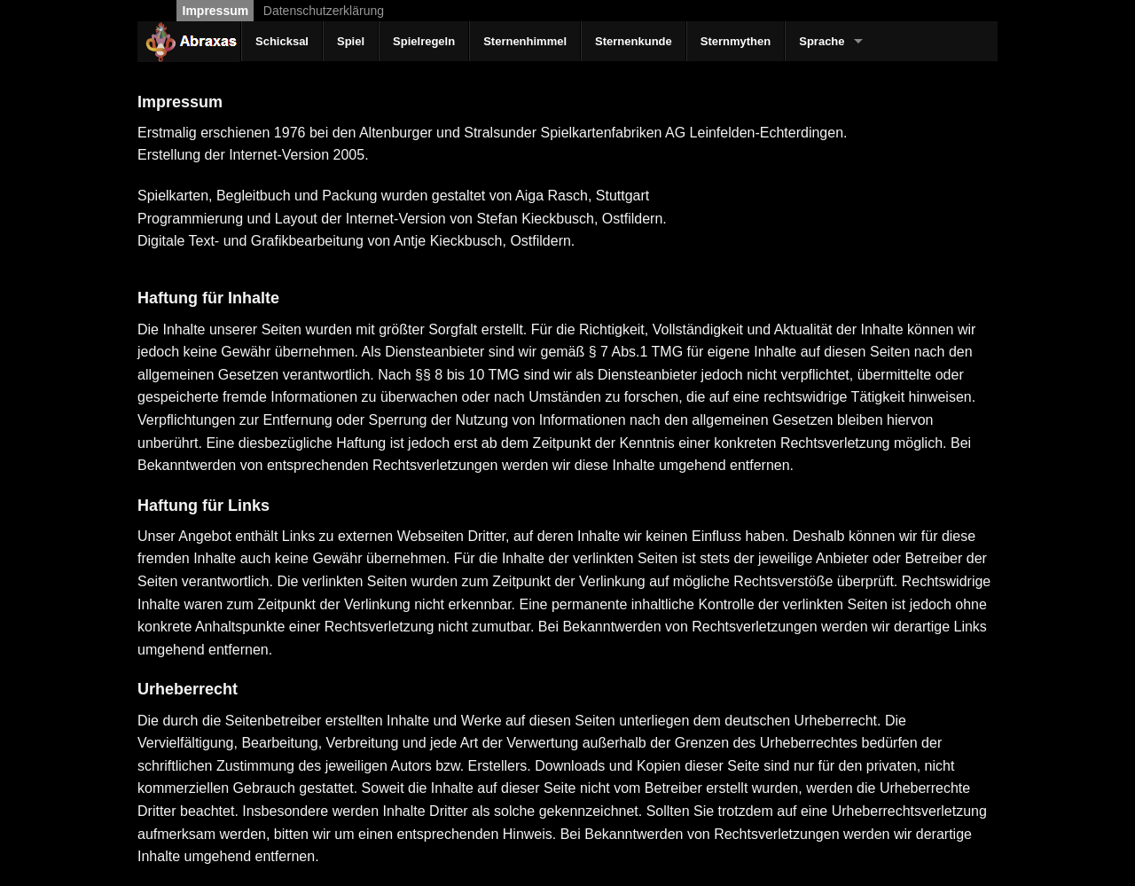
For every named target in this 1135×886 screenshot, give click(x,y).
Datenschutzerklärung (323, 11)
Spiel (350, 41)
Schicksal (282, 41)
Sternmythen (736, 41)
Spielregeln (424, 41)
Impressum (216, 11)
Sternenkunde (633, 41)
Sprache (821, 41)
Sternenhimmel (525, 41)
